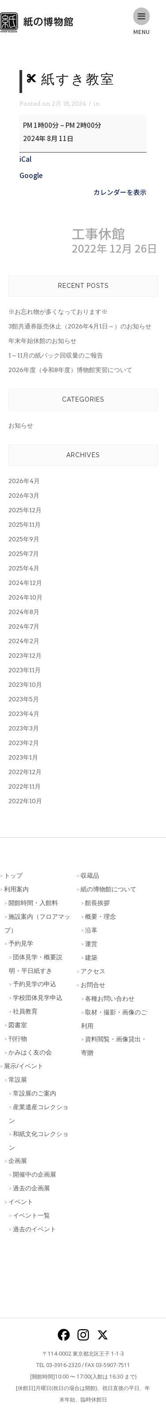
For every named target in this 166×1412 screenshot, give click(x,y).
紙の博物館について (108, 889)
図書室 (17, 1025)
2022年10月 (25, 801)
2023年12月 (25, 655)
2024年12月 (25, 582)
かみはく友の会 (30, 1052)
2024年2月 (23, 641)
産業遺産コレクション (39, 1114)
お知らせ (20, 425)
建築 (91, 957)
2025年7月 (23, 553)
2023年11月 (24, 670)
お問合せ (93, 984)
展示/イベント (23, 1066)
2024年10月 (25, 597)
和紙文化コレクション (39, 1140)
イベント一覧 (31, 1215)
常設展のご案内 (34, 1093)
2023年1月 (23, 757)
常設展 (17, 1079)
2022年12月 (25, 771)
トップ (13, 875)
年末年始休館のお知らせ (42, 340)
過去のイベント (34, 1229)
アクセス (93, 971)
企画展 (17, 1160)
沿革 (91, 930)
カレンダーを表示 (120, 192)
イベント (20, 1201)
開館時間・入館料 (33, 902)
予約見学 (20, 943)
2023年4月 (23, 713)
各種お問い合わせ (110, 998)
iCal (25, 159)
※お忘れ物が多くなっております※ (58, 311)
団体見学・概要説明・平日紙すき (35, 964)
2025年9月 (23, 539)
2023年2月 (23, 742)
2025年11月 (24, 524)
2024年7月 (23, 626)
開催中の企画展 (34, 1174)
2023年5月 (23, 699)
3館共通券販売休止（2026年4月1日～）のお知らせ (79, 326)
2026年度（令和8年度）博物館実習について (70, 369)
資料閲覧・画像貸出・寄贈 (114, 1046)
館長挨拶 (97, 902)
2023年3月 (23, 728)
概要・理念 (100, 916)
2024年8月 (23, 611)
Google (30, 175)
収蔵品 (90, 875)
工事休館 (115, 240)
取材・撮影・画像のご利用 (114, 1019)
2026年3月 (23, 495)
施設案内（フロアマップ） (37, 923)
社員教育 (25, 1011)
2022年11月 (24, 786)
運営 (91, 943)
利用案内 (16, 889)
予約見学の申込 (34, 984)
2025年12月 (25, 510)
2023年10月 (25, 684)
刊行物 (17, 1038)
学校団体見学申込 (37, 997)
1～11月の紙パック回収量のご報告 (55, 355)
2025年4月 (23, 568)
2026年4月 (24, 480)
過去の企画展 (31, 1188)
